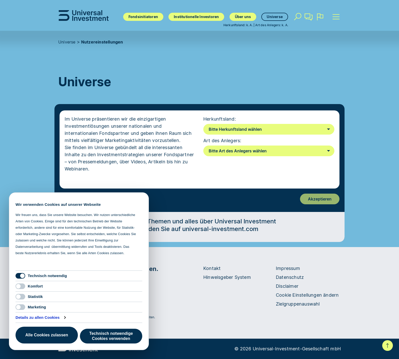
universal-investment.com (220, 229)
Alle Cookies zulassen (46, 335)
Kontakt (309, 18)
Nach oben (387, 345)
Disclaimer (287, 286)
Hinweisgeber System (227, 277)
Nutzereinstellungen (102, 42)
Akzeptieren (320, 199)
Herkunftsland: (219, 119)
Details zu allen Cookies (38, 317)
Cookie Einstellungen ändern (307, 295)
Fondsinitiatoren (143, 17)
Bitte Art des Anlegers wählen (238, 150)
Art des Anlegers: (222, 140)
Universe (275, 17)
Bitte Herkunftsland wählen (235, 129)
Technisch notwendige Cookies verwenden (111, 336)
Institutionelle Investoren (196, 17)
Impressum (288, 268)
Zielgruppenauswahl (298, 304)
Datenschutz (290, 277)
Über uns (243, 17)
